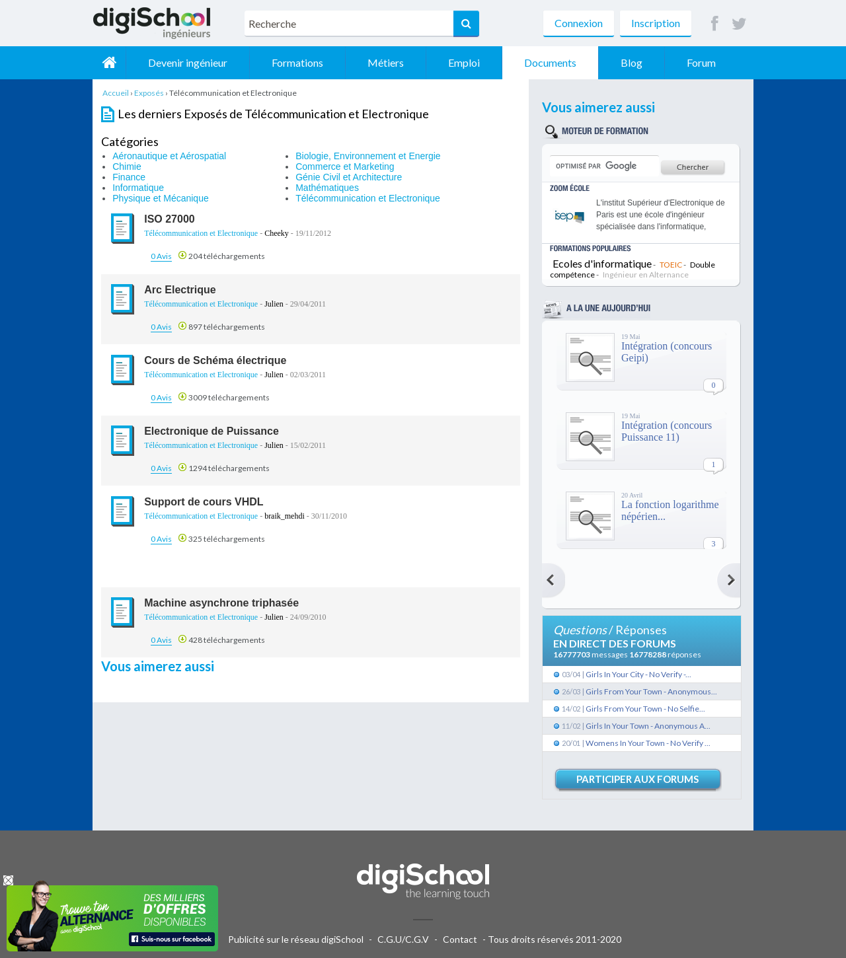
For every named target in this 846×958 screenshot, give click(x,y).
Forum (701, 62)
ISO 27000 (169, 219)
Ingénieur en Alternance (646, 274)
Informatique (138, 187)
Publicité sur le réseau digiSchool (296, 939)
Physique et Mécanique (160, 198)
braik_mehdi (284, 516)
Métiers (385, 62)
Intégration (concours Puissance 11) (666, 431)
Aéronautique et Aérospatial (169, 156)
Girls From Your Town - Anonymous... (651, 691)
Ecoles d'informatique (602, 263)
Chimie (126, 166)
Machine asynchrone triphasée (221, 602)
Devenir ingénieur (187, 62)
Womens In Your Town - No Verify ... (648, 743)
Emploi (464, 62)
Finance (128, 177)
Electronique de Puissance (211, 431)
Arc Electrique (179, 289)
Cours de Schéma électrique (215, 360)
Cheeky (276, 233)
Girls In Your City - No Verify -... (638, 674)
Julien (274, 304)
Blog (631, 62)
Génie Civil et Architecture (348, 177)
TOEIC (671, 265)
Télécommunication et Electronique (367, 198)
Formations (297, 62)
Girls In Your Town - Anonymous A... (648, 726)
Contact (460, 939)
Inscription (655, 23)
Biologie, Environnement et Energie (367, 156)
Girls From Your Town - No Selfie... (645, 709)
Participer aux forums (637, 779)
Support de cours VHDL (203, 501)
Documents (550, 62)
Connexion (579, 23)
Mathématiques (327, 187)
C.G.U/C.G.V (403, 939)
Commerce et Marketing (344, 166)
